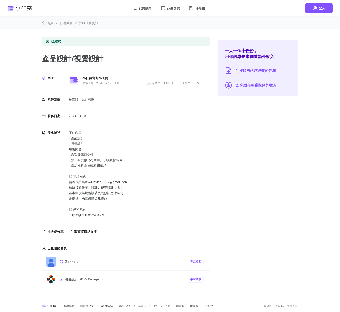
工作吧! (208, 306)
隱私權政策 (87, 306)
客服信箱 (124, 306)
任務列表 (66, 23)
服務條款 (69, 306)
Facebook (106, 306)
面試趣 (180, 306)
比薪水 (194, 306)
